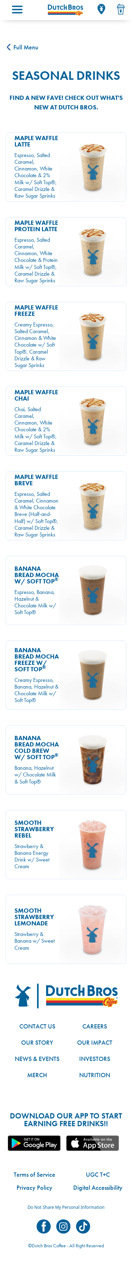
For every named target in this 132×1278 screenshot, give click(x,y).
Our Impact (94, 1042)
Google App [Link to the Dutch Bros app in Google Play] (34, 1143)
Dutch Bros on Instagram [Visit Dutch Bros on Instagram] (63, 1226)
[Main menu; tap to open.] (17, 9)
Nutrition (94, 1075)
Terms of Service (34, 1174)
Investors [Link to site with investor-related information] (94, 1059)
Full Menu (22, 47)
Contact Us (37, 1026)
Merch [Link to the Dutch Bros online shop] (37, 1075)
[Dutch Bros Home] (65, 10)
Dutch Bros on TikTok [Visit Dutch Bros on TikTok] (83, 1226)
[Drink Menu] (121, 9)
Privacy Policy (34, 1187)
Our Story (37, 1042)
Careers (94, 1026)
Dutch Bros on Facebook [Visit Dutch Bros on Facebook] (44, 1226)
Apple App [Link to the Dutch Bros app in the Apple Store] (92, 1143)
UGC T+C (98, 1174)
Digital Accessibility (97, 1187)
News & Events (37, 1059)
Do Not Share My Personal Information (66, 1207)
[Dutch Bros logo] (66, 996)
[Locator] (101, 9)
